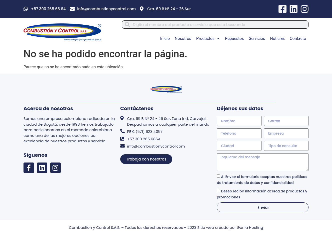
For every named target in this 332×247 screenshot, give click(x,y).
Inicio (165, 39)
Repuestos (234, 39)
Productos (208, 39)
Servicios (257, 39)
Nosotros (183, 39)
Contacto (298, 39)
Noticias (277, 39)
